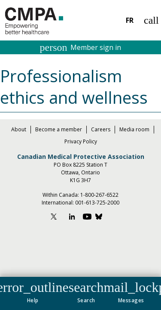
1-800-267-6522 (99, 194)
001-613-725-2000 (97, 202)
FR (130, 20)
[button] (86, 290)
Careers (100, 129)
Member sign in (81, 47)
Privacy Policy (80, 141)
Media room (134, 129)
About (18, 129)
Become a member (58, 129)
